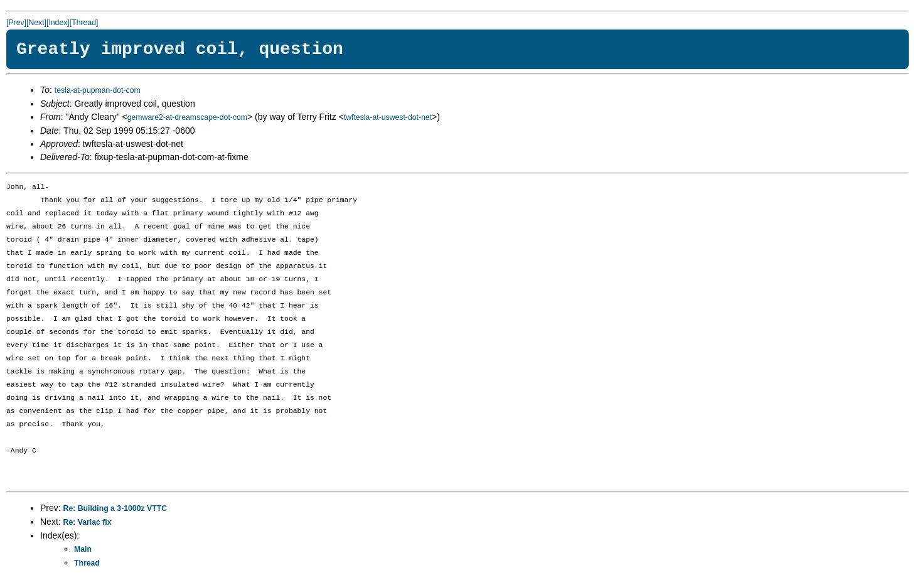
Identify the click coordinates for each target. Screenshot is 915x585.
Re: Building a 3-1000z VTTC (115, 508)
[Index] (58, 22)
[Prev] (16, 22)
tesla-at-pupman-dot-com (98, 90)
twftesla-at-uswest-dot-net (388, 117)
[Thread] (84, 22)
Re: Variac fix (87, 522)
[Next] (36, 22)
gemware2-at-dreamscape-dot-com (187, 117)
